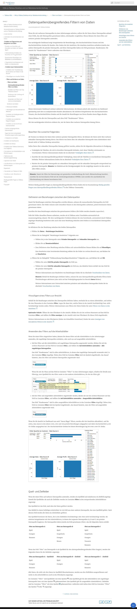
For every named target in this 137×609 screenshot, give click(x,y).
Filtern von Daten (57, 15)
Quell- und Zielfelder (124, 45)
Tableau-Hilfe (7, 15)
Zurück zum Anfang (70, 594)
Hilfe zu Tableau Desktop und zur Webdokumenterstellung (30, 15)
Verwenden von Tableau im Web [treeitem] (13, 171)
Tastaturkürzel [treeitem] (8, 177)
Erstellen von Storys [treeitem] (9, 144)
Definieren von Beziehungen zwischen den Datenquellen (126, 30)
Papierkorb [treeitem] (7, 168)
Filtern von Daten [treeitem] (12, 82)
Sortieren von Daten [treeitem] (12, 104)
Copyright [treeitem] (6, 184)
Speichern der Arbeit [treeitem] (10, 161)
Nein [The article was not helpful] (108, 602)
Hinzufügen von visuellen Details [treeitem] (15, 76)
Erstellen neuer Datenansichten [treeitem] (14, 67)
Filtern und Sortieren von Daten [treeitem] (15, 79)
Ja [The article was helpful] (101, 602)
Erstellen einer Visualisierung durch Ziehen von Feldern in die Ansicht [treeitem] (14, 71)
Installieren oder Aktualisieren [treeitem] (12, 174)
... (49, 15)
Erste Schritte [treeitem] (8, 34)
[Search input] (124, 3)
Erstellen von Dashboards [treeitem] (11, 141)
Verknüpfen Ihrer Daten (84, 153)
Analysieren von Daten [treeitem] (11, 138)
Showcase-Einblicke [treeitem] (11, 107)
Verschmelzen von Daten (100, 273)
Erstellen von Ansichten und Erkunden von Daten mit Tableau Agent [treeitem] (14, 48)
